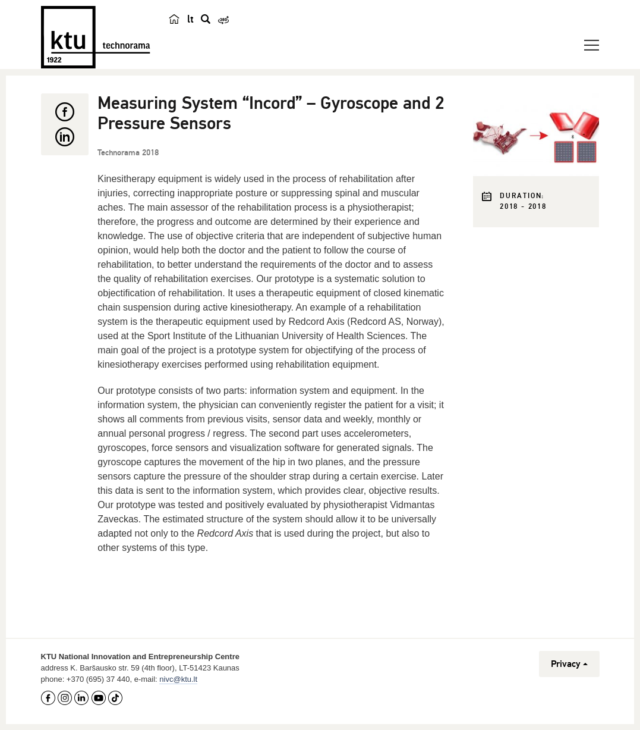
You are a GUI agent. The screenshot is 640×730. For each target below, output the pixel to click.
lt (190, 19)
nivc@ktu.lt (178, 679)
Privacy (569, 664)
